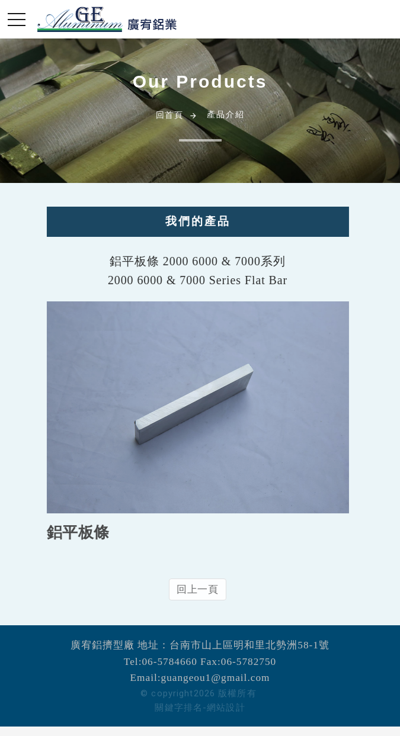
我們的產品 (192, 221)
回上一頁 (192, 589)
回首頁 (170, 115)
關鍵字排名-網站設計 (200, 707)
